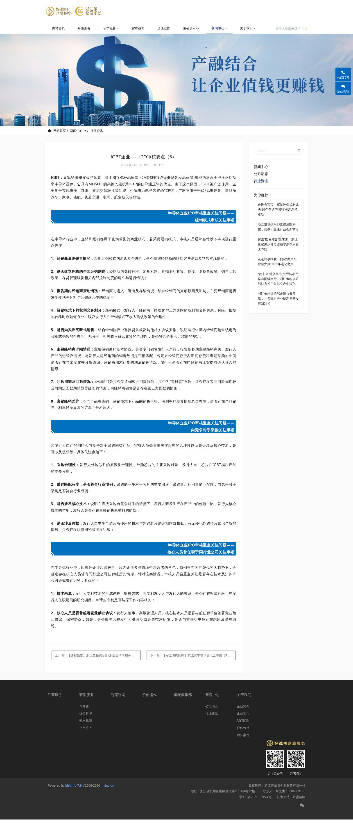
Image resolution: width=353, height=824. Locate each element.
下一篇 (193, 655)
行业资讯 (96, 130)
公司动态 (261, 174)
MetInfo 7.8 (73, 796)
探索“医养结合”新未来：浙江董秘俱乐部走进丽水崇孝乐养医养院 (278, 244)
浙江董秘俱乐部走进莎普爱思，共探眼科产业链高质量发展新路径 (278, 298)
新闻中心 (77, 130)
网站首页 (58, 28)
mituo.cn (108, 796)
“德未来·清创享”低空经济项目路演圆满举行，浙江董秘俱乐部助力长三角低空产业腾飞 (278, 279)
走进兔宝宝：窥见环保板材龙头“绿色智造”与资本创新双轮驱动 (278, 209)
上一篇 (98, 655)
